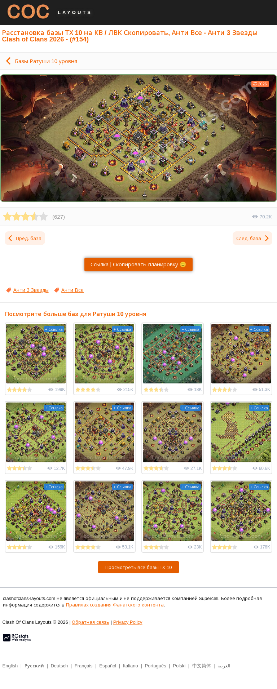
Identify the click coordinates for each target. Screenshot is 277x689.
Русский (34, 665)
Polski (179, 665)
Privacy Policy (127, 622)
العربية (223, 665)
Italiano (130, 665)
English (10, 665)
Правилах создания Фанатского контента (115, 604)
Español (107, 665)
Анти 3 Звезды (31, 289)
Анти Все (72, 289)
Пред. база (24, 238)
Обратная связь (90, 622)
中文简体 (201, 665)
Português (155, 665)
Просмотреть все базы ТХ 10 (138, 567)
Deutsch (59, 665)
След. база (253, 238)
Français (84, 665)
